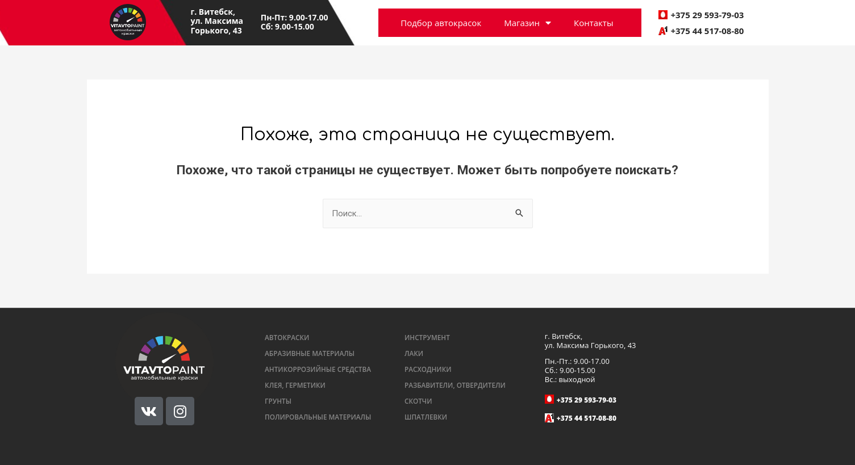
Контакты (593, 22)
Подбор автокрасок (441, 22)
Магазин (527, 22)
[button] (287, 337)
